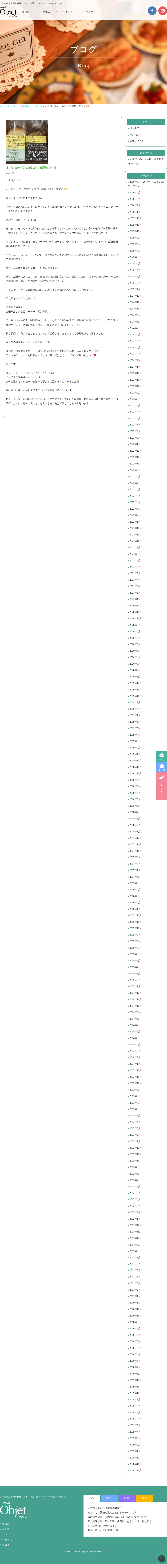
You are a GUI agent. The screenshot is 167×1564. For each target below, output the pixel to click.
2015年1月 (135, 986)
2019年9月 (135, 702)
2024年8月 (135, 321)
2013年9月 (135, 1089)
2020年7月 (135, 638)
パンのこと (136, 134)
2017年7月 (135, 870)
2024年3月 (135, 354)
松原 (127, 1498)
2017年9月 (135, 857)
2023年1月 (135, 444)
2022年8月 (135, 476)
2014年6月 (135, 1031)
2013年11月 (136, 1077)
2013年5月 (135, 1115)
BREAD (161, 786)
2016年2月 (135, 902)
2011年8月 (135, 1251)
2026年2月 (135, 205)
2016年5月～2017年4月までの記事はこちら (146, 184)
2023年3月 (135, 431)
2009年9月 (135, 1399)
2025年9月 (135, 237)
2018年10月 (136, 773)
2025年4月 (135, 270)
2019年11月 (136, 689)
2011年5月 (135, 1270)
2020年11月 (136, 612)
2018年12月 (136, 760)
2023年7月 (135, 405)
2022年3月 (135, 509)
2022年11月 (136, 457)
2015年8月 (135, 941)
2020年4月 (135, 657)
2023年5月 (135, 418)
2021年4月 (135, 579)
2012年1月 (135, 1219)
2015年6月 (135, 954)
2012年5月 (135, 1193)
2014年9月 (135, 1012)
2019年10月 (136, 696)
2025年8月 (135, 244)
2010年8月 (135, 1328)
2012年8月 (135, 1173)
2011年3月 (135, 1283)
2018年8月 (135, 786)
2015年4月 (135, 967)
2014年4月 (135, 1044)
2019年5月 (135, 728)
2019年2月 (135, 747)
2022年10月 (136, 463)
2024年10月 (136, 308)
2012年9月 (135, 1167)
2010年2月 (135, 1367)
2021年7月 (135, 560)
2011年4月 (135, 1277)
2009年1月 (135, 1451)
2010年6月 (135, 1341)
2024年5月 (135, 341)
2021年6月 (135, 567)
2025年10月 (136, 231)
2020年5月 (135, 650)
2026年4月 (135, 192)
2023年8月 (135, 399)
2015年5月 (135, 960)
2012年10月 (136, 1160)
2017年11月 (136, 844)
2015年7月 (135, 947)
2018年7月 (135, 793)
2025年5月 (135, 263)
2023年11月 (136, 380)
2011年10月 (136, 1238)
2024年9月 (135, 315)
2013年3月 (135, 1128)
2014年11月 (136, 999)
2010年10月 (136, 1315)
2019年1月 (135, 754)
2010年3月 (135, 1361)
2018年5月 (135, 805)
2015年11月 (136, 922)
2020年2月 (135, 670)
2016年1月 (135, 909)
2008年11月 (136, 1464)
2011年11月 (136, 1231)
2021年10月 (136, 541)
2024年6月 (135, 334)
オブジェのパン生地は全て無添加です (146, 161)
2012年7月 (135, 1180)
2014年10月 (136, 1006)
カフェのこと (137, 141)
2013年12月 (136, 1070)
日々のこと (136, 128)
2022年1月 (135, 522)
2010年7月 (135, 1335)
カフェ (109, 1498)
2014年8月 (135, 1018)
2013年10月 (136, 1083)
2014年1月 (135, 1064)
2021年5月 (135, 573)
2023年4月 (135, 425)
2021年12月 (136, 528)
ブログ (89, 12)
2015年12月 (136, 915)
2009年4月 (135, 1432)
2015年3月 (135, 973)
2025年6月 (135, 257)
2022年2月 (135, 515)
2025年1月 (135, 289)
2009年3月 (135, 1438)
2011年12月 (136, 1225)
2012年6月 (135, 1186)
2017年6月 (135, 876)
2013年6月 (135, 1109)
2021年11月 (136, 534)
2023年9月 (135, 392)
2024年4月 (135, 347)
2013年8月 (135, 1096)
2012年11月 (136, 1154)
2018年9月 (135, 780)
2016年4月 (135, 889)
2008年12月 (136, 1457)
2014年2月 (135, 1057)
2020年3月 (135, 664)
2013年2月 (135, 1135)
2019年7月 (135, 715)
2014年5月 (135, 1038)
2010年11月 (136, 1309)
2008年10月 (136, 1470)
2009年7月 (135, 1412)
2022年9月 (135, 470)
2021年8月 (135, 554)
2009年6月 (135, 1419)
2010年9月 (135, 1322)
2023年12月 (136, 373)
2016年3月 (135, 896)
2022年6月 (135, 489)
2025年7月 (135, 250)
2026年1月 (135, 212)
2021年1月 (135, 599)
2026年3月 (135, 199)
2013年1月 (135, 1141)
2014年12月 (136, 993)
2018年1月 (135, 831)
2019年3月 (135, 741)
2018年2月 (135, 825)
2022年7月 (135, 483)
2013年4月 (135, 1122)
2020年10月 (136, 618)
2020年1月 (135, 676)
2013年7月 (135, 1102)
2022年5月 (135, 496)
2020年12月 (136, 605)
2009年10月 (136, 1393)
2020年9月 (135, 625)
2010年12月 (136, 1302)
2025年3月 (135, 276)
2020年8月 (135, 631)
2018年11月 (136, 767)
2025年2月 (135, 283)
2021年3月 (135, 586)
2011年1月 (135, 1296)
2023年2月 (135, 438)
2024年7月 (135, 328)
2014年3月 (135, 1051)
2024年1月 (135, 367)
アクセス (68, 12)
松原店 (161, 759)
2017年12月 (136, 838)
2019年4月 (135, 734)
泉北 (144, 1498)
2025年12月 (136, 218)
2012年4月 (135, 1199)
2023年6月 (135, 412)
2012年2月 (135, 1212)
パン (4, 1534)
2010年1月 (135, 1373)
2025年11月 (136, 225)
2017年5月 (135, 883)
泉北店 (161, 770)
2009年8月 (135, 1406)
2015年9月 (135, 935)
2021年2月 (135, 593)
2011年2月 (135, 1290)
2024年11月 (136, 302)
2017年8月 (135, 864)
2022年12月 (136, 451)
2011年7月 (135, 1257)
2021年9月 (135, 547)
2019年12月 (136, 683)
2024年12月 (136, 296)
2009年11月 (136, 1386)
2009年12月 (136, 1380)
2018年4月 (135, 812)
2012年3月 (135, 1206)
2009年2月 (135, 1444)
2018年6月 (135, 799)
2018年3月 (135, 818)
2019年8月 (135, 709)
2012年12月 (136, 1148)
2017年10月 (136, 851)
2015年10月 (136, 928)
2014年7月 (135, 1025)
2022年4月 (135, 502)
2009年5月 (135, 1425)
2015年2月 (135, 980)
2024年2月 (135, 360)
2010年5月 (135, 1348)
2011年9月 (135, 1244)
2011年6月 (135, 1264)
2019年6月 (135, 721)
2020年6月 (135, 644)
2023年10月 (136, 386)
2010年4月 (135, 1354)
